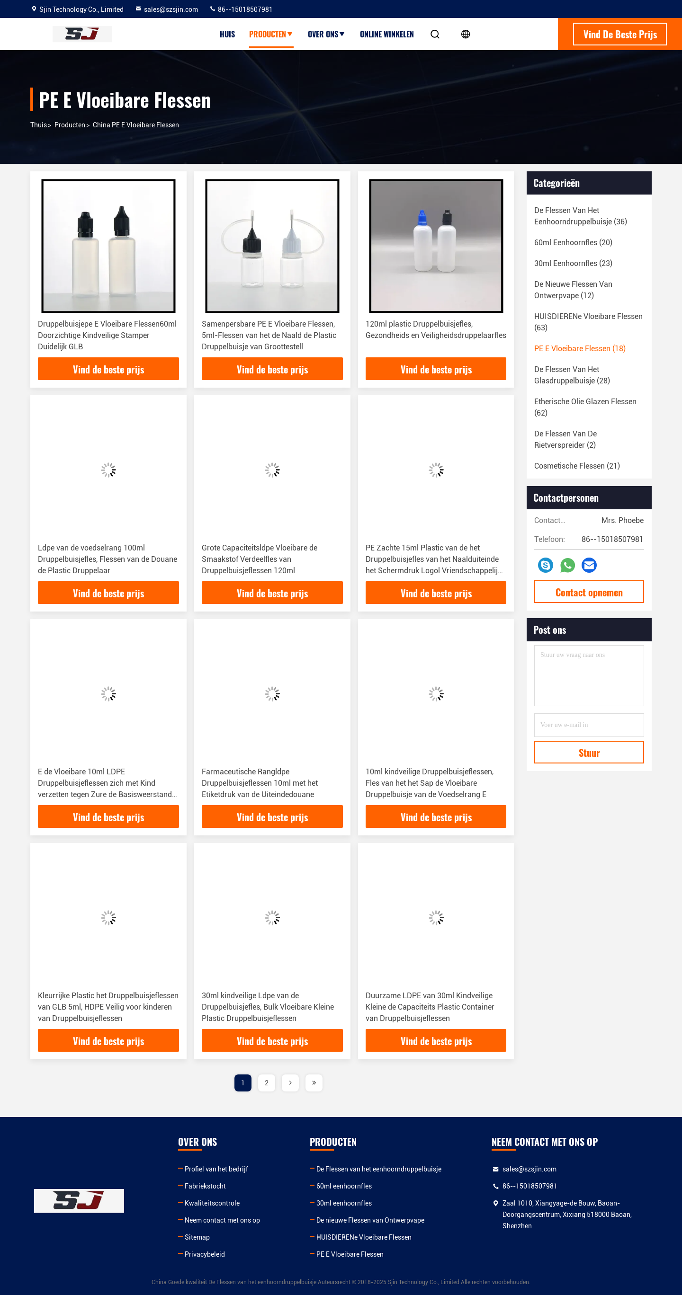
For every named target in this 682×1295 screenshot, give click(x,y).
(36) (580, 216)
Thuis (38, 125)
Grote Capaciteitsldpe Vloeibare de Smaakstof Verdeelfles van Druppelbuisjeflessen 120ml (259, 559)
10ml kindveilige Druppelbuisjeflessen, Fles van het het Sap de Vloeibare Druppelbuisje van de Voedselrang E (430, 783)
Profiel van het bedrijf (216, 1169)
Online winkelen (387, 34)
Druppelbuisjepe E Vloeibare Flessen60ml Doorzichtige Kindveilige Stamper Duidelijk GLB (107, 335)
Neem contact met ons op (222, 1220)
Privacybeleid (205, 1254)
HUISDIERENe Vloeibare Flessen (364, 1237)
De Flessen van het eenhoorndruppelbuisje (378, 1169)
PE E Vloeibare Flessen (350, 1254)
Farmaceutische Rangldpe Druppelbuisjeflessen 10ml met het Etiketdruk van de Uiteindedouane (260, 783)
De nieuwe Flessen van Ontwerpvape (370, 1220)
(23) (573, 263)
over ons (327, 34)
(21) (577, 465)
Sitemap (197, 1237)
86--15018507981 (241, 9)
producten (271, 34)
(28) (572, 375)
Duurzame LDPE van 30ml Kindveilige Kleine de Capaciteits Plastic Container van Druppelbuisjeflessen (430, 1007)
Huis (227, 34)
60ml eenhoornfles (344, 1186)
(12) (573, 290)
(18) (580, 348)
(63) (588, 322)
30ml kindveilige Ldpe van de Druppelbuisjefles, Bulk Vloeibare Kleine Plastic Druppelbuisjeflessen (268, 1007)
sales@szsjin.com (166, 9)
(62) (585, 407)
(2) (565, 439)
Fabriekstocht (205, 1186)
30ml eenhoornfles (344, 1203)
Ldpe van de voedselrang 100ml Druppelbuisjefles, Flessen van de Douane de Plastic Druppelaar (107, 559)
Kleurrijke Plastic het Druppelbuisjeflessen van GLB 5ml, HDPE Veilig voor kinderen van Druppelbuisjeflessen (108, 1007)
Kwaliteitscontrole (212, 1203)
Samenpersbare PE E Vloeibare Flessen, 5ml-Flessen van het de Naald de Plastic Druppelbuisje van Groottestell (269, 335)
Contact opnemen (589, 592)
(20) (573, 242)
